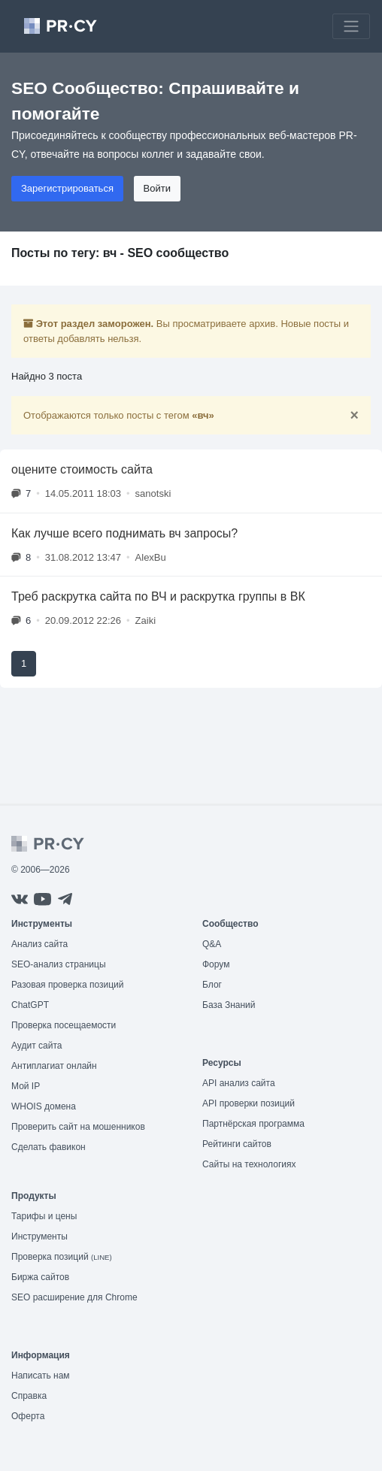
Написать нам (40, 1375)
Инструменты (39, 1236)
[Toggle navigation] (351, 26)
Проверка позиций (61, 1257)
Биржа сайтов (40, 1277)
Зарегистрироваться (67, 188)
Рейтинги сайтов (236, 1144)
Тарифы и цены (44, 1216)
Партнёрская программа (253, 1123)
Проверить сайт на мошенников (78, 1126)
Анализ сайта (39, 944)
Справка (29, 1396)
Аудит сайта (36, 1045)
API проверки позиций (248, 1103)
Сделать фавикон (48, 1147)
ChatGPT (30, 1005)
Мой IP (25, 1086)
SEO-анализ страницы (58, 964)
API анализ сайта (238, 1083)
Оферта (27, 1416)
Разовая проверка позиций (67, 984)
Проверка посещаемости (63, 1025)
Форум (215, 964)
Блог (212, 984)
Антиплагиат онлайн (54, 1066)
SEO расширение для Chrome (74, 1297)
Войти (157, 188)
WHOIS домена (43, 1106)
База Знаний (229, 1005)
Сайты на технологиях (249, 1164)
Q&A (211, 944)
